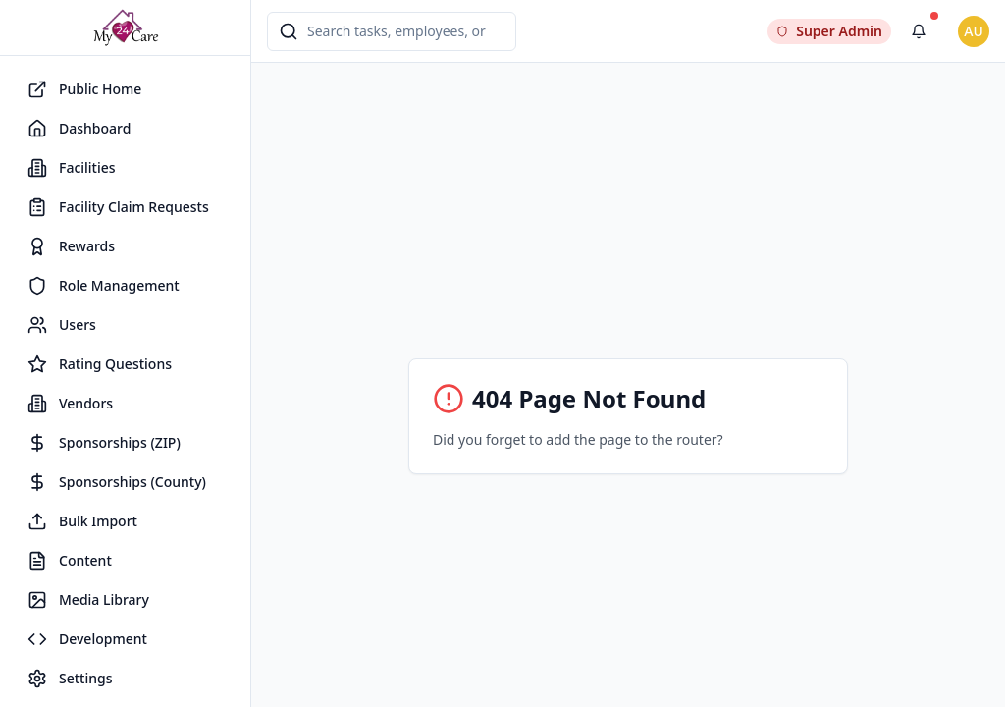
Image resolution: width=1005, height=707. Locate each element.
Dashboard (79, 128)
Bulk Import (82, 521)
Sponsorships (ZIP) (104, 443)
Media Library (88, 600)
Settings (70, 678)
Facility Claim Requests (118, 207)
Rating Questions (99, 364)
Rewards (71, 246)
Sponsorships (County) (116, 482)
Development (87, 639)
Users (61, 325)
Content (69, 561)
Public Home (84, 89)
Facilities (71, 168)
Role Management (103, 286)
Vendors (70, 403)
